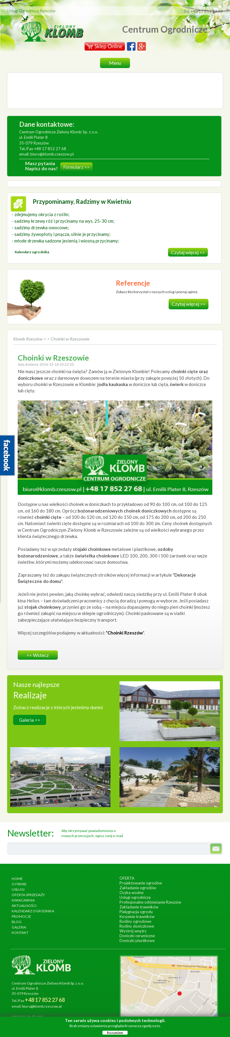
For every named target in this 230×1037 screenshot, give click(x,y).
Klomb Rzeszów (28, 338)
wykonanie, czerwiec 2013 (60, 776)
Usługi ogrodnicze (135, 897)
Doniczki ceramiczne (137, 935)
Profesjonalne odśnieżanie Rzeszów (150, 902)
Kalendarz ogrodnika (33, 911)
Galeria (19, 927)
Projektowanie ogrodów (140, 883)
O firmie (19, 884)
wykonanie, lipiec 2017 (169, 776)
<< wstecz (38, 655)
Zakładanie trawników (138, 907)
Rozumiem (115, 1033)
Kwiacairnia (23, 900)
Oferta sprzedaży (28, 895)
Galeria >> (29, 720)
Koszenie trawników (137, 916)
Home (17, 878)
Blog (17, 922)
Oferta (126, 878)
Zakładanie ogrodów (137, 887)
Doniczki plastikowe (137, 940)
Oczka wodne (131, 892)
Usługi (18, 889)
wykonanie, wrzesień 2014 (169, 710)
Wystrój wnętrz (132, 931)
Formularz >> (76, 167)
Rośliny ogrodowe (135, 921)
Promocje (21, 916)
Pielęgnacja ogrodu (136, 911)
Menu (115, 63)
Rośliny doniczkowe (136, 926)
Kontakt (20, 932)
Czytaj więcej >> (188, 252)
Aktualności (24, 905)
